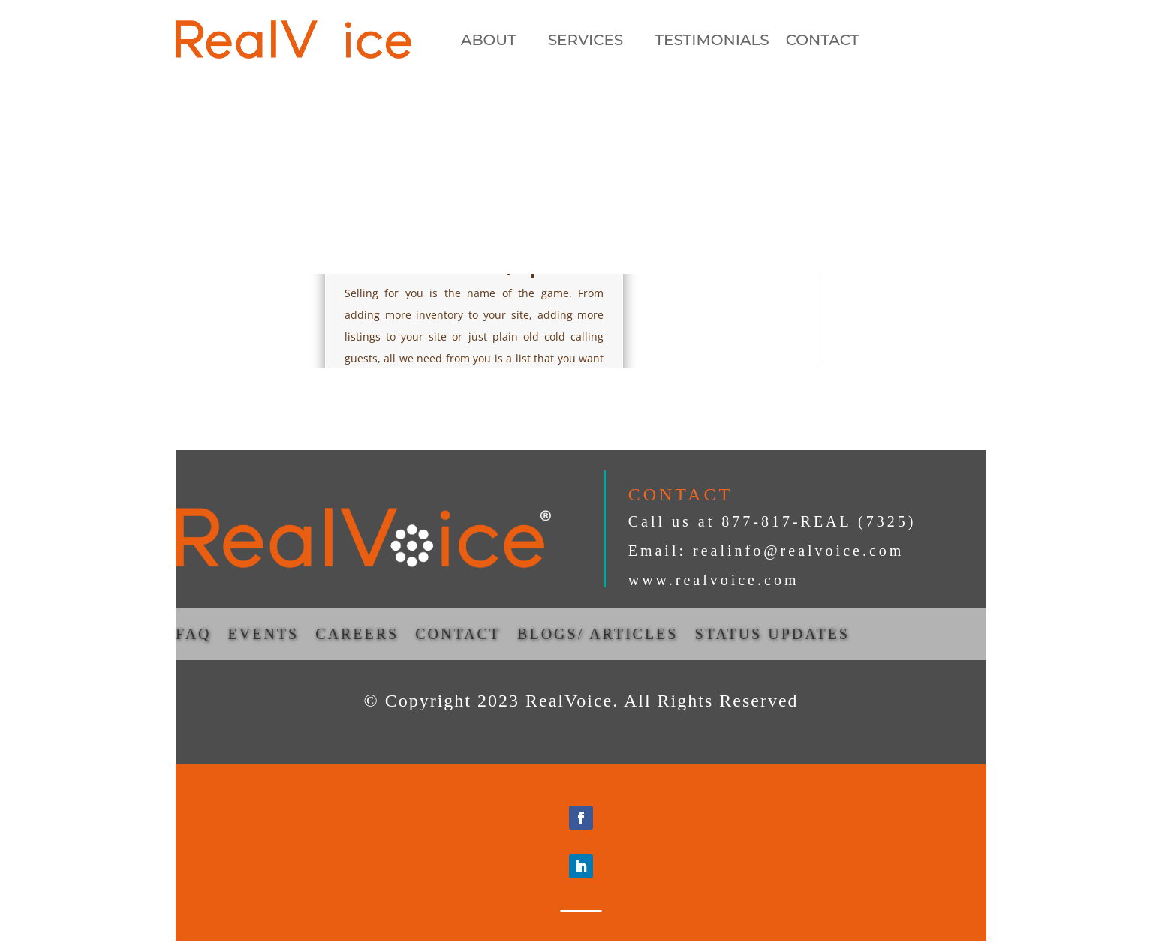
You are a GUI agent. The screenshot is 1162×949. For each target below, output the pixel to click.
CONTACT (822, 42)
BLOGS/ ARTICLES (597, 635)
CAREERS (357, 635)
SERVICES (586, 42)
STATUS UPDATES (772, 635)
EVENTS (264, 635)
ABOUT (488, 42)
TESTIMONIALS (712, 42)
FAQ (194, 635)
